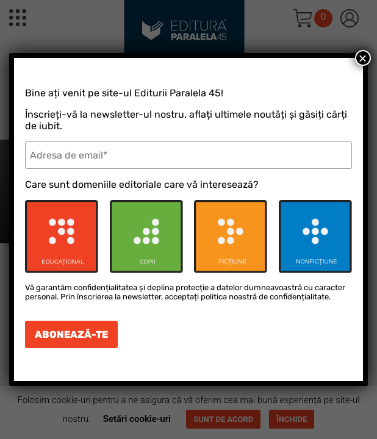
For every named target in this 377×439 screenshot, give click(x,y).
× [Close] (363, 58)
